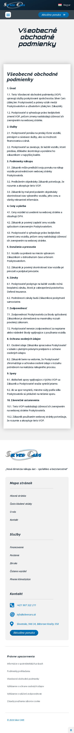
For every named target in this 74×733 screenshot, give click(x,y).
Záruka (14, 563)
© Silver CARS (15, 720)
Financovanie (17, 547)
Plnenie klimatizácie (20, 579)
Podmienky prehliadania (18, 671)
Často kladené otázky (21, 503)
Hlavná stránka (18, 495)
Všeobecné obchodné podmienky (23, 678)
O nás (13, 511)
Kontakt (14, 519)
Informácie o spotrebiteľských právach (25, 663)
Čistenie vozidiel (18, 571)
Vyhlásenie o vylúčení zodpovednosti (24, 693)
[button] (8, 15)
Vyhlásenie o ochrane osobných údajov (25, 686)
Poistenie (15, 555)
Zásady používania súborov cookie (23, 701)
